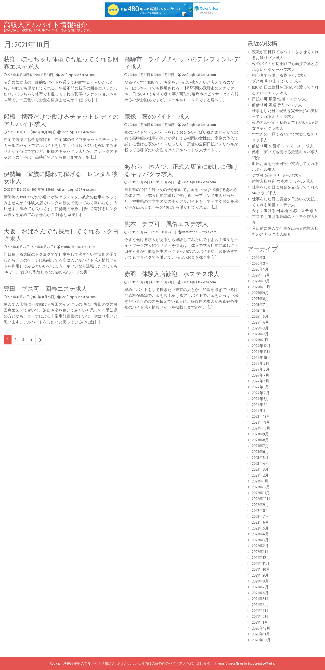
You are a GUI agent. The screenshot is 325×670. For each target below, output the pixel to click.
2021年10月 (261, 569)
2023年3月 (260, 469)
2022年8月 (260, 510)
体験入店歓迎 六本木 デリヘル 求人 (283, 181)
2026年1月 (260, 269)
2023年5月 (260, 457)
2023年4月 (260, 463)
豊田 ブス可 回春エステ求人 (45, 288)
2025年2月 (260, 334)
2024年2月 (260, 404)
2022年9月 (260, 504)
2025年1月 (260, 340)
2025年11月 (261, 281)
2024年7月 (260, 375)
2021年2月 (260, 616)
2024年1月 (260, 410)
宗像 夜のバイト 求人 (157, 116)
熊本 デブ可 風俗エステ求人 (166, 224)
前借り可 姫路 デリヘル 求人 (277, 104)
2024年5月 (260, 387)
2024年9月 (260, 363)
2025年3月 (260, 328)
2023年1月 (260, 481)
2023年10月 (261, 428)
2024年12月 (261, 345)
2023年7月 (260, 445)
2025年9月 (260, 293)
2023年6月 (260, 451)
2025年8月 (260, 298)
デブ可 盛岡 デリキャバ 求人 (277, 175)
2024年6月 (260, 381)
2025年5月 (260, 316)
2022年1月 (260, 551)
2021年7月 (260, 587)
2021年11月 (261, 563)
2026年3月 (260, 257)
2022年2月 (260, 546)
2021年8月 (260, 581)
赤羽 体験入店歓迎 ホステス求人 (172, 274)
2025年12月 (261, 275)
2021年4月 (260, 604)
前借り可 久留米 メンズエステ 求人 (283, 146)
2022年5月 (260, 528)
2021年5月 (260, 598)
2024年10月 (261, 357)
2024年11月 (261, 351)
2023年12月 (261, 416)
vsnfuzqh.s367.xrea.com (78, 75)
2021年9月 (260, 575)
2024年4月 (261, 393)
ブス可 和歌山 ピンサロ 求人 (277, 81)
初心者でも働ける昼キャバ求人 (279, 75)
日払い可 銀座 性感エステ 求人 (279, 99)
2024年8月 (261, 369)
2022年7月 (260, 516)
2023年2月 (260, 475)
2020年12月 (261, 628)
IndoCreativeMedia (261, 663)
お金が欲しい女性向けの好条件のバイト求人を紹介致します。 (165, 663)
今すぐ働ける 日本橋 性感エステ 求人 (285, 210)
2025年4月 (260, 322)
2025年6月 (260, 310)
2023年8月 (260, 440)
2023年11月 (261, 422)
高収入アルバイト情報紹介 (45, 25)
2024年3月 (260, 398)
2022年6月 (260, 522)
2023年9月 (260, 434)
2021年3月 (260, 610)
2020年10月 (261, 640)
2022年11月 (261, 493)
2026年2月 (260, 263)
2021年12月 (261, 557)
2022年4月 (260, 534)
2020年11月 (261, 634)
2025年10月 (261, 287)
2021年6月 (260, 593)
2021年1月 (260, 622)
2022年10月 (261, 498)
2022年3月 (260, 540)
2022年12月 (261, 487)
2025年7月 (260, 304)
